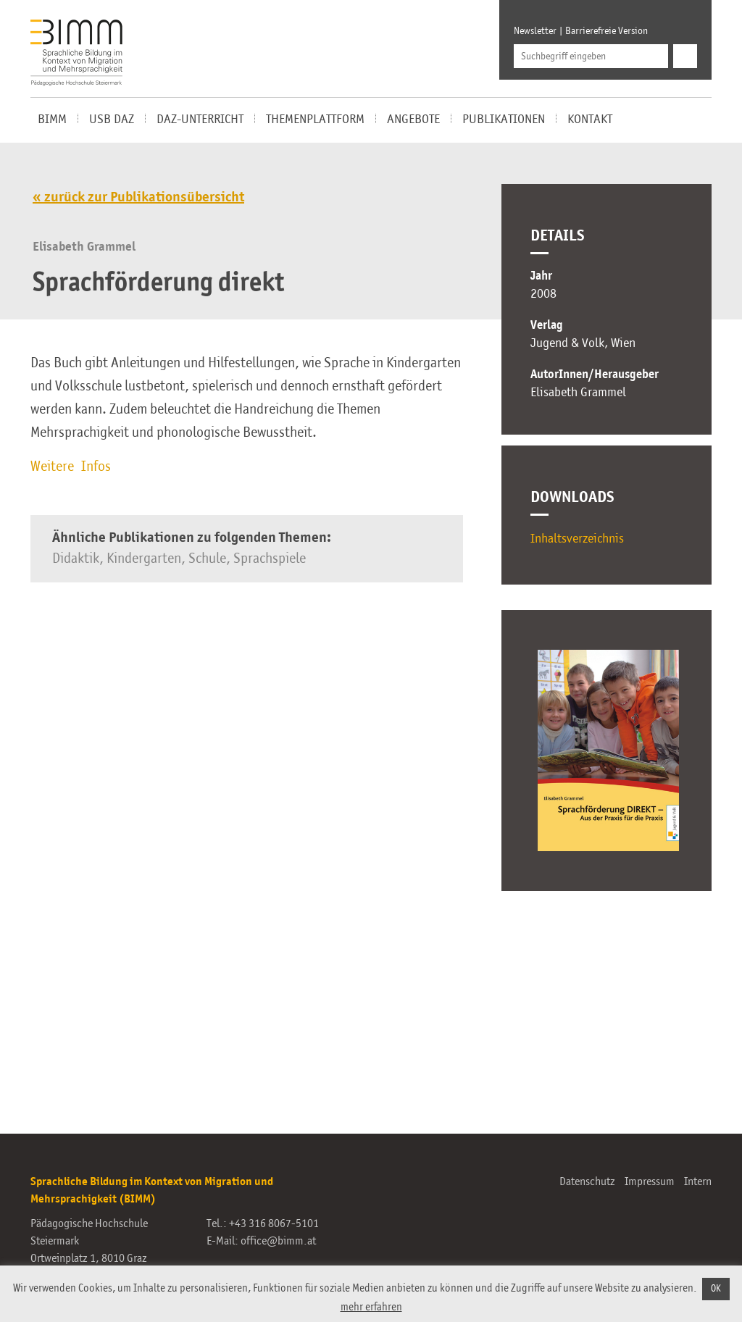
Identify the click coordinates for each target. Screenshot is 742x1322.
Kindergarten (144, 559)
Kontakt (589, 119)
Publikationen (503, 119)
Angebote (413, 119)
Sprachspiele (269, 559)
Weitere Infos (70, 467)
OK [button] (716, 1289)
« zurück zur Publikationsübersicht (138, 198)
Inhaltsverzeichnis (577, 538)
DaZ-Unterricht (200, 119)
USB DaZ (111, 119)
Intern (698, 1182)
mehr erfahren (371, 1307)
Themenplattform (315, 119)
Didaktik (75, 559)
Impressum (650, 1182)
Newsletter (535, 31)
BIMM (52, 119)
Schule (207, 559)
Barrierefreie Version (606, 31)
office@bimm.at (278, 1241)
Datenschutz (587, 1182)
